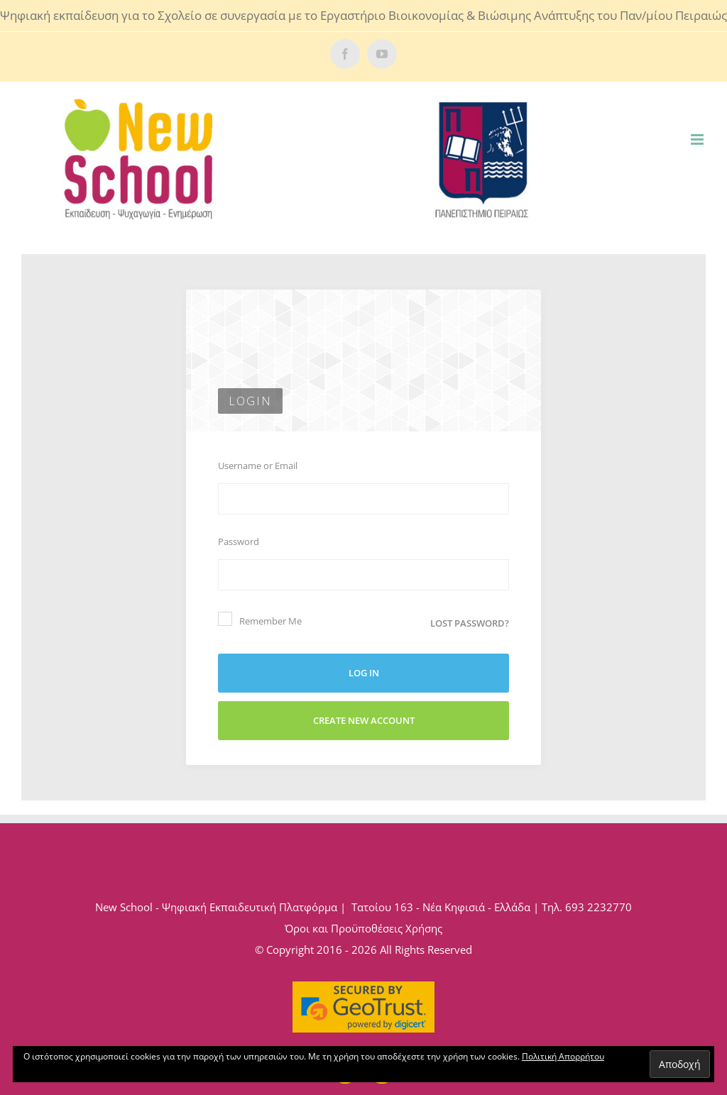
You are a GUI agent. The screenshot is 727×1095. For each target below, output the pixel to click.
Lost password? (469, 623)
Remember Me (260, 619)
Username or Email (257, 465)
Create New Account (364, 720)
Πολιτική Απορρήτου (563, 1056)
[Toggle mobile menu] (698, 139)
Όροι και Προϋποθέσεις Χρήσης (363, 928)
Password (238, 541)
